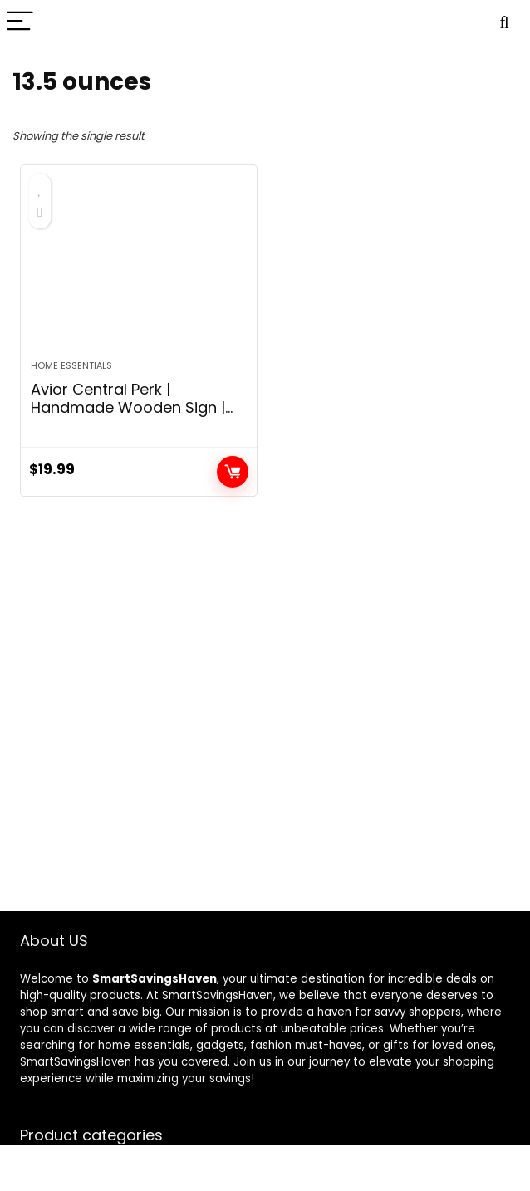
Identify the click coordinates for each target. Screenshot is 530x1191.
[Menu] (20, 22)
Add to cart (233, 472)
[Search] (504, 22)
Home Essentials (71, 365)
